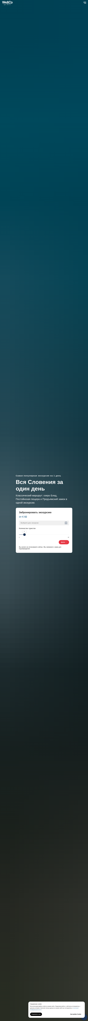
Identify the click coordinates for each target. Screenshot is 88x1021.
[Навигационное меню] (84, 3)
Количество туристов (27, 528)
